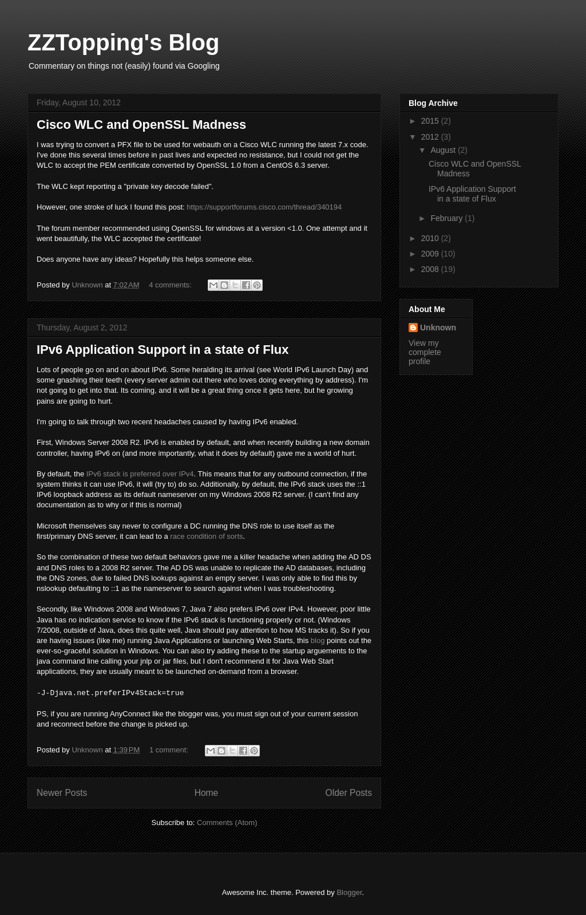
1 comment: (170, 750)
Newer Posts (62, 793)
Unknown (438, 327)
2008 (431, 269)
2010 (431, 238)
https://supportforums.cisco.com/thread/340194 (264, 207)
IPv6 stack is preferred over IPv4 (140, 474)
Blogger (349, 892)
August (443, 150)
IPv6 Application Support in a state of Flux (162, 349)
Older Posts (349, 793)
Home (207, 793)
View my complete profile (425, 352)
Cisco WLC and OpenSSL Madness (141, 124)
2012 (431, 136)
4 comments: (171, 285)
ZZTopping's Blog (123, 42)
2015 (431, 120)
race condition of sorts (206, 536)
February (447, 218)
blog (318, 640)
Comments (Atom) (227, 822)
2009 (431, 253)
